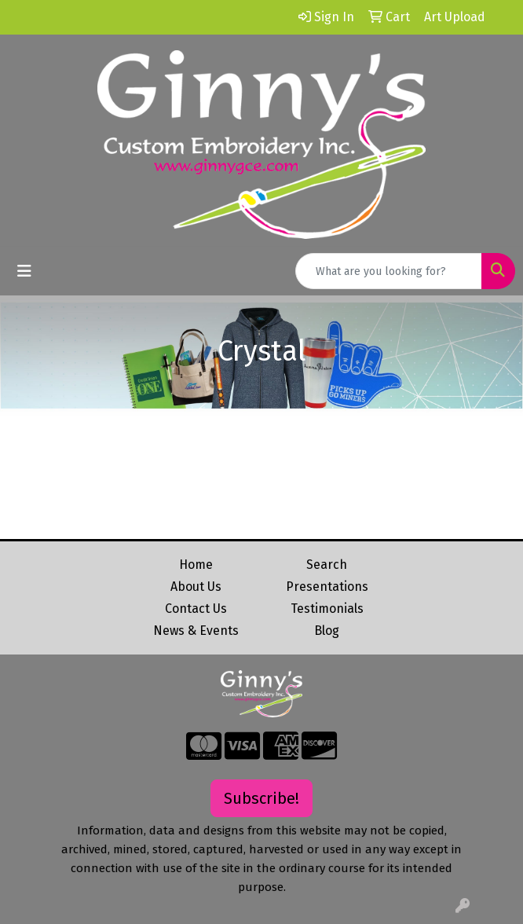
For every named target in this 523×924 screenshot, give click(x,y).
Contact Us (196, 608)
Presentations (327, 586)
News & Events (196, 630)
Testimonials (327, 608)
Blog (326, 630)
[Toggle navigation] (24, 271)
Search (326, 564)
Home (196, 564)
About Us (195, 586)
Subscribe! (261, 798)
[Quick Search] (388, 271)
